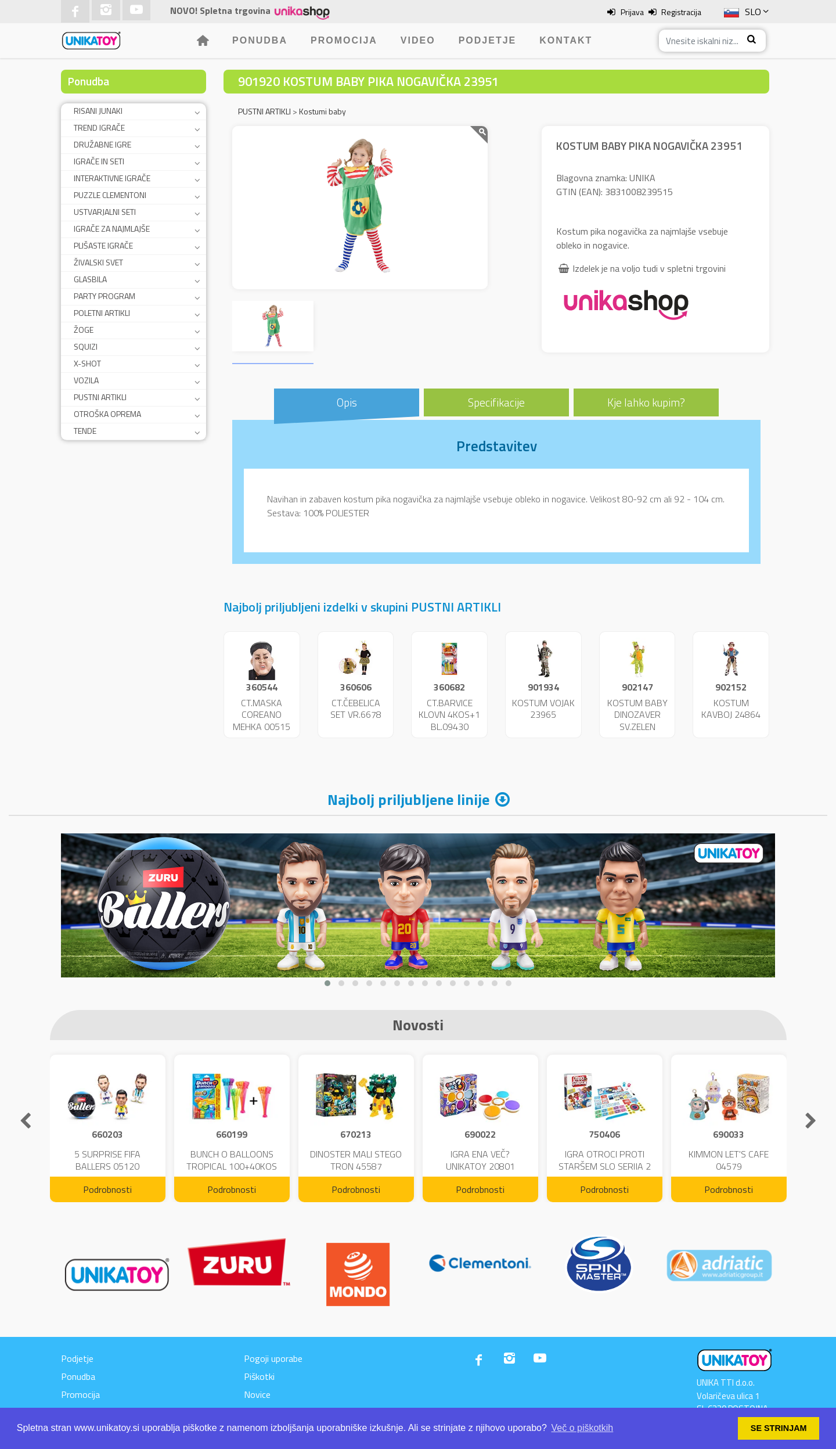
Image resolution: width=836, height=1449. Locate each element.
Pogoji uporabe (273, 1358)
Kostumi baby (322, 111)
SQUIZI (86, 346)
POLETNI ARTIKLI (102, 313)
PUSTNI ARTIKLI (100, 397)
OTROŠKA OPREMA (107, 414)
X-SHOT (87, 363)
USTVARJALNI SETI (105, 212)
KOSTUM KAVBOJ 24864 (731, 709)
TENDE (85, 431)
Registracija (681, 12)
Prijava (632, 12)
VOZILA (86, 380)
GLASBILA (90, 279)
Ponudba (259, 40)
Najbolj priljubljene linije (408, 799)
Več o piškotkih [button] (583, 1428)
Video (418, 40)
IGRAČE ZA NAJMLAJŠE (112, 228)
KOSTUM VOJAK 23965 (543, 709)
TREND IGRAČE (99, 127)
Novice (257, 1394)
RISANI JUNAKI (98, 111)
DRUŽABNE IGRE (102, 144)
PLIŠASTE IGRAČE (103, 245)
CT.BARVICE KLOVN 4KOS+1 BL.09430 (449, 715)
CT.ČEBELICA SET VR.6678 (355, 709)
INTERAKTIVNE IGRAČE (112, 178)
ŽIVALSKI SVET (98, 262)
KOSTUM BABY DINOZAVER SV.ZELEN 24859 (637, 721)
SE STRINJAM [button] (779, 1428)
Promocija (344, 40)
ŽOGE (83, 329)
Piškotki (259, 1376)
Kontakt (565, 40)
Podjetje (488, 40)
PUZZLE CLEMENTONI (110, 195)
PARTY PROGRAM (104, 296)
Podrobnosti (107, 1189)
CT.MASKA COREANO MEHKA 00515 (261, 715)
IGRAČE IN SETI (99, 161)
